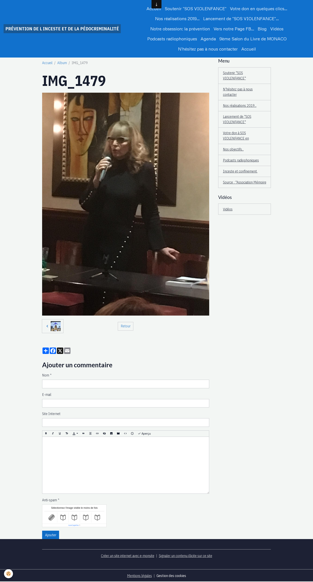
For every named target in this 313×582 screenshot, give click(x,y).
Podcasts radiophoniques (172, 38)
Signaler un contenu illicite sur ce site (185, 555)
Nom (45, 375)
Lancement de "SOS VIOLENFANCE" (237, 119)
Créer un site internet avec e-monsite (127, 555)
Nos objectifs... (233, 149)
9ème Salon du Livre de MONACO (253, 38)
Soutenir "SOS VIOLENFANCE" (195, 8)
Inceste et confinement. (240, 171)
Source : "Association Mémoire (244, 182)
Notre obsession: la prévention (180, 28)
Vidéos (276, 28)
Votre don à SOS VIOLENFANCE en (236, 136)
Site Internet (51, 413)
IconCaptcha (73, 525)
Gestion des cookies (171, 575)
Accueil (154, 8)
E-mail (46, 394)
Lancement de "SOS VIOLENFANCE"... (241, 18)
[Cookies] (8, 573)
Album (62, 63)
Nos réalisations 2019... (177, 18)
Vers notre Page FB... (234, 28)
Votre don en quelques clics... (258, 8)
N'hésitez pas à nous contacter (208, 49)
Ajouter (50, 535)
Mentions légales (139, 575)
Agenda (208, 38)
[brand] (62, 28)
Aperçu (144, 433)
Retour (126, 326)
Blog (262, 28)
